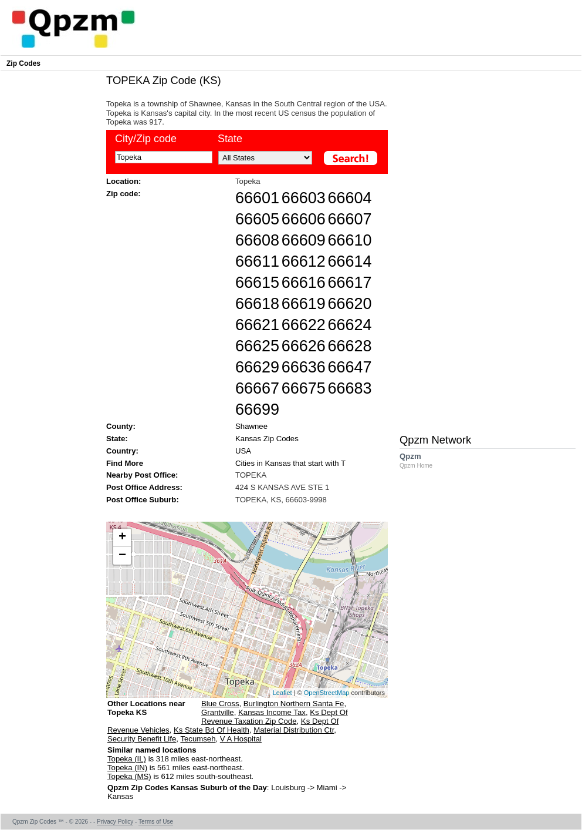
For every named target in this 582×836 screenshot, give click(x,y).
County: (121, 426)
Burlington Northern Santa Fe (293, 703)
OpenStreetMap (327, 692)
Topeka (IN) (127, 767)
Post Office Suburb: (142, 499)
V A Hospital (241, 738)
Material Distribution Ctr (293, 730)
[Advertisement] (241, 512)
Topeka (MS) (129, 776)
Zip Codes (23, 63)
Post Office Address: (144, 487)
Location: (123, 181)
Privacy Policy (115, 821)
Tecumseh (197, 738)
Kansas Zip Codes (267, 438)
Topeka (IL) (126, 758)
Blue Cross (220, 703)
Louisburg (288, 787)
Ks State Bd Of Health (211, 730)
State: (117, 438)
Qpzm (422, 460)
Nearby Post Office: (142, 475)
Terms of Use (155, 821)
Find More (124, 463)
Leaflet (282, 692)
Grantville (217, 712)
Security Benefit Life (141, 738)
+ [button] (122, 537)
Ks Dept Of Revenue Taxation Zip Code (274, 717)
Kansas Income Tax (272, 712)
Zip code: (123, 193)
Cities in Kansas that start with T (290, 463)
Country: (122, 450)
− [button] (122, 556)
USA (243, 450)
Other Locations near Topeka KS (146, 712)
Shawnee (251, 426)
